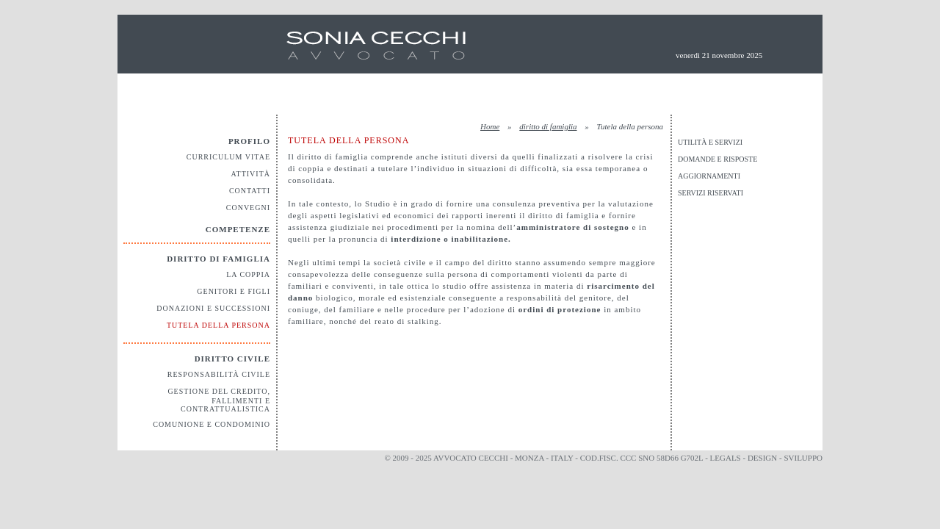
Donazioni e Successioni (213, 308)
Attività (250, 174)
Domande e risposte (717, 159)
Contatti (249, 191)
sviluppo (803, 457)
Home (489, 126)
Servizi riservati (710, 193)
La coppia (248, 274)
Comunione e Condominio (211, 424)
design (762, 457)
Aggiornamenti (709, 176)
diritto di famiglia (547, 126)
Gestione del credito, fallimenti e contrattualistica (218, 400)
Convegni (248, 208)
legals (725, 457)
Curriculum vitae (228, 157)
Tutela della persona (218, 325)
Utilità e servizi (710, 142)
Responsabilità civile (218, 374)
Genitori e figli (233, 291)
